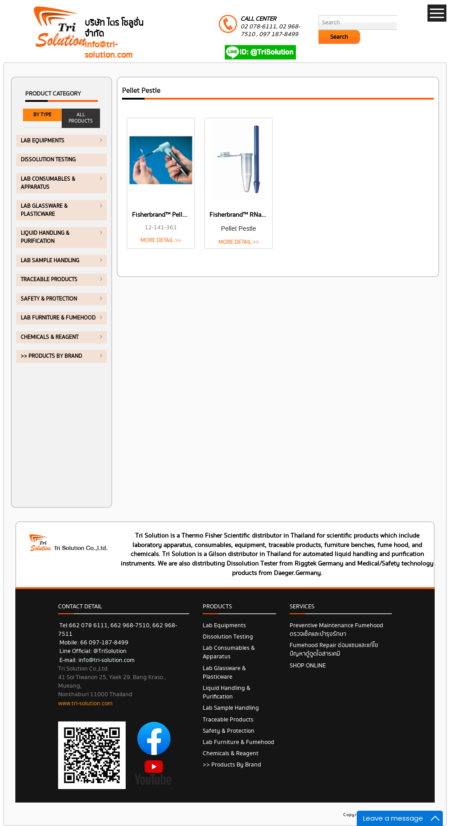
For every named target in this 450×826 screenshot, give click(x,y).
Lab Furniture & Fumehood (58, 318)
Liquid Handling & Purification (45, 237)
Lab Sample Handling (50, 260)
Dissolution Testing (48, 159)
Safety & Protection (49, 299)
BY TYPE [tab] (42, 115)
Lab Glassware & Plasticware (44, 210)
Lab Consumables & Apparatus (48, 183)
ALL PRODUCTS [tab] (80, 118)
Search (339, 36)
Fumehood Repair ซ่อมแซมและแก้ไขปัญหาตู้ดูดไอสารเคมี (334, 649)
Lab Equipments (42, 141)
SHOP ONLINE (308, 665)
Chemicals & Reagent (49, 337)
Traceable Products (49, 279)
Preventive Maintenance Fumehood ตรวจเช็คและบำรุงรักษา (336, 630)
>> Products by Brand (51, 356)
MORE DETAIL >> (161, 240)
